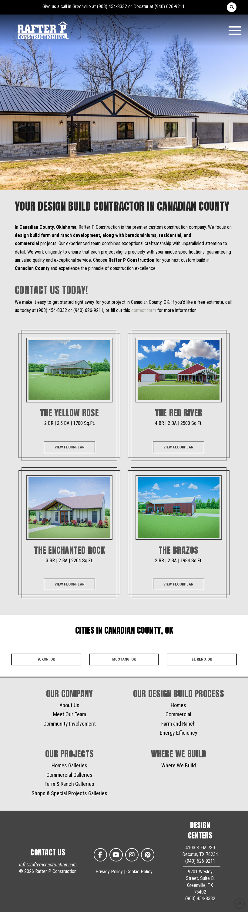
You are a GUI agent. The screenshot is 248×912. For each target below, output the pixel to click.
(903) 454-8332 (112, 6)
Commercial (178, 714)
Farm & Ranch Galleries (69, 784)
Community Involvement (69, 723)
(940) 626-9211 (170, 6)
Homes (178, 705)
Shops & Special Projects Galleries (69, 793)
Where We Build (178, 765)
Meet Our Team (69, 714)
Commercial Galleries (69, 775)
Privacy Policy (109, 871)
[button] (231, 7)
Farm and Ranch (178, 723)
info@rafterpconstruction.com (48, 865)
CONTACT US (47, 852)
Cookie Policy (139, 871)
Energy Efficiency (178, 733)
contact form (143, 310)
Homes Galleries (69, 765)
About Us (69, 705)
